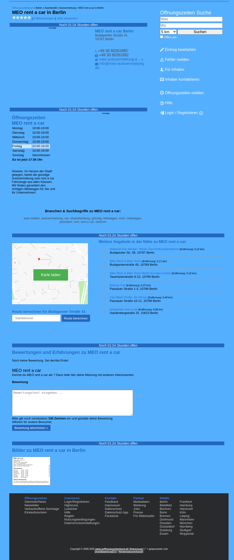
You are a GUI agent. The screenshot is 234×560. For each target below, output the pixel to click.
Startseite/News (35, 501)
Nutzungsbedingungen (79, 519)
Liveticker (70, 509)
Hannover (186, 509)
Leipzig (184, 516)
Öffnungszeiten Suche (185, 13)
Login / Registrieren (179, 113)
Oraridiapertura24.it (106, 551)
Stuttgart (185, 530)
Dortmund (166, 519)
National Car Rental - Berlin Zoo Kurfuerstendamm (144, 249)
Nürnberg (186, 526)
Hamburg (186, 505)
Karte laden (50, 275)
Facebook (111, 516)
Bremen (165, 516)
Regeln (69, 516)
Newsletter (32, 505)
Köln (183, 512)
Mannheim (187, 519)
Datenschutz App (116, 512)
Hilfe (166, 103)
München (186, 523)
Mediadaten (141, 501)
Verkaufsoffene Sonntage (42, 509)
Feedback (111, 501)
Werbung (139, 505)
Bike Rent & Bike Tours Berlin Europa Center (140, 273)
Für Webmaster (143, 516)
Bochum (165, 509)
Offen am (170, 37)
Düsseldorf (167, 526)
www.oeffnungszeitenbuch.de (112, 549)
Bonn (163, 512)
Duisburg (166, 530)
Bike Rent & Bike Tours (125, 261)
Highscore (71, 505)
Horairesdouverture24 (131, 551)
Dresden (165, 523)
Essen (164, 533)
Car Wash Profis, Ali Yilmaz (128, 297)
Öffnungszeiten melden (182, 93)
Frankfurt (186, 501)
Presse (138, 512)
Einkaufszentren (36, 512)
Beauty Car (117, 285)
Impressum (112, 505)
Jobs (136, 509)
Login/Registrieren (76, 501)
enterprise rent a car (123, 309)
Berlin (164, 501)
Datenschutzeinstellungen (82, 523)
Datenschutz (113, 509)
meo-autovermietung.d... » (121, 59)
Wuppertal (187, 533)
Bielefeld (166, 505)
